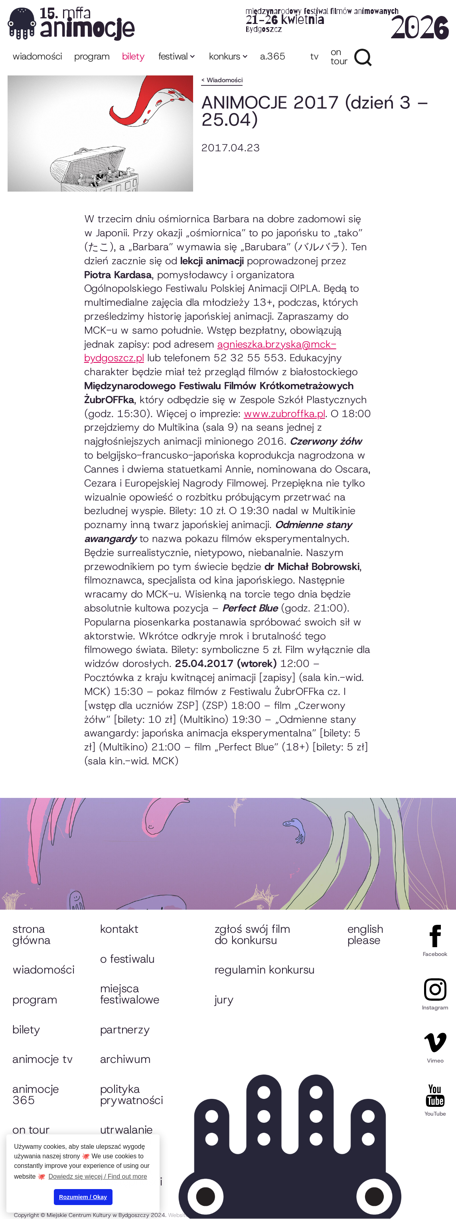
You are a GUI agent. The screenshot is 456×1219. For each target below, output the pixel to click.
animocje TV (42, 1059)
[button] (176, 57)
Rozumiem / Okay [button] (83, 1197)
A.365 (272, 56)
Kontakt (119, 928)
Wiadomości (37, 56)
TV (314, 56)
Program (34, 999)
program (92, 56)
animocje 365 (35, 1094)
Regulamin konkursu (265, 969)
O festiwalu (127, 958)
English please (365, 934)
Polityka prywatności (131, 1094)
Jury (224, 999)
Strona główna (31, 934)
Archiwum (125, 1059)
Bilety (26, 1029)
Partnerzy (125, 1029)
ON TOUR (339, 56)
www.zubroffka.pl (284, 413)
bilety (133, 56)
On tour (30, 1129)
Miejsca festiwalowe (130, 994)
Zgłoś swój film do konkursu (252, 934)
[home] (228, 23)
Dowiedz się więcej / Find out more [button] (98, 1176)
